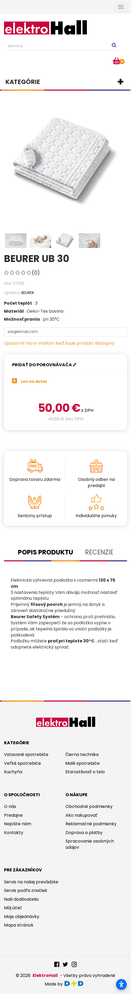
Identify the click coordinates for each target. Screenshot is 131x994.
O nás (10, 806)
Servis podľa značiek (25, 890)
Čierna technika (82, 754)
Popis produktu (45, 552)
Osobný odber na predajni (96, 482)
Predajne (13, 815)
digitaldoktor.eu (75, 983)
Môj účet (13, 908)
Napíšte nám (17, 824)
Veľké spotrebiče (22, 763)
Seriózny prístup (35, 516)
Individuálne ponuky (96, 516)
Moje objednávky (21, 916)
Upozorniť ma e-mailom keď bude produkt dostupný (59, 343)
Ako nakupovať (81, 815)
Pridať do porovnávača (44, 365)
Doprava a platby (84, 833)
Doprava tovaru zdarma (34, 479)
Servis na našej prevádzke (31, 882)
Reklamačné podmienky (91, 824)
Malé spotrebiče (82, 763)
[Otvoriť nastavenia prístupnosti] (121, 984)
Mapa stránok (18, 925)
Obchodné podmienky (89, 806)
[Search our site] (60, 46)
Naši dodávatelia (21, 899)
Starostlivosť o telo (85, 772)
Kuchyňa (13, 772)
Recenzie (99, 552)
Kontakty (13, 833)
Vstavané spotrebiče (26, 754)
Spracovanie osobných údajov (90, 844)
